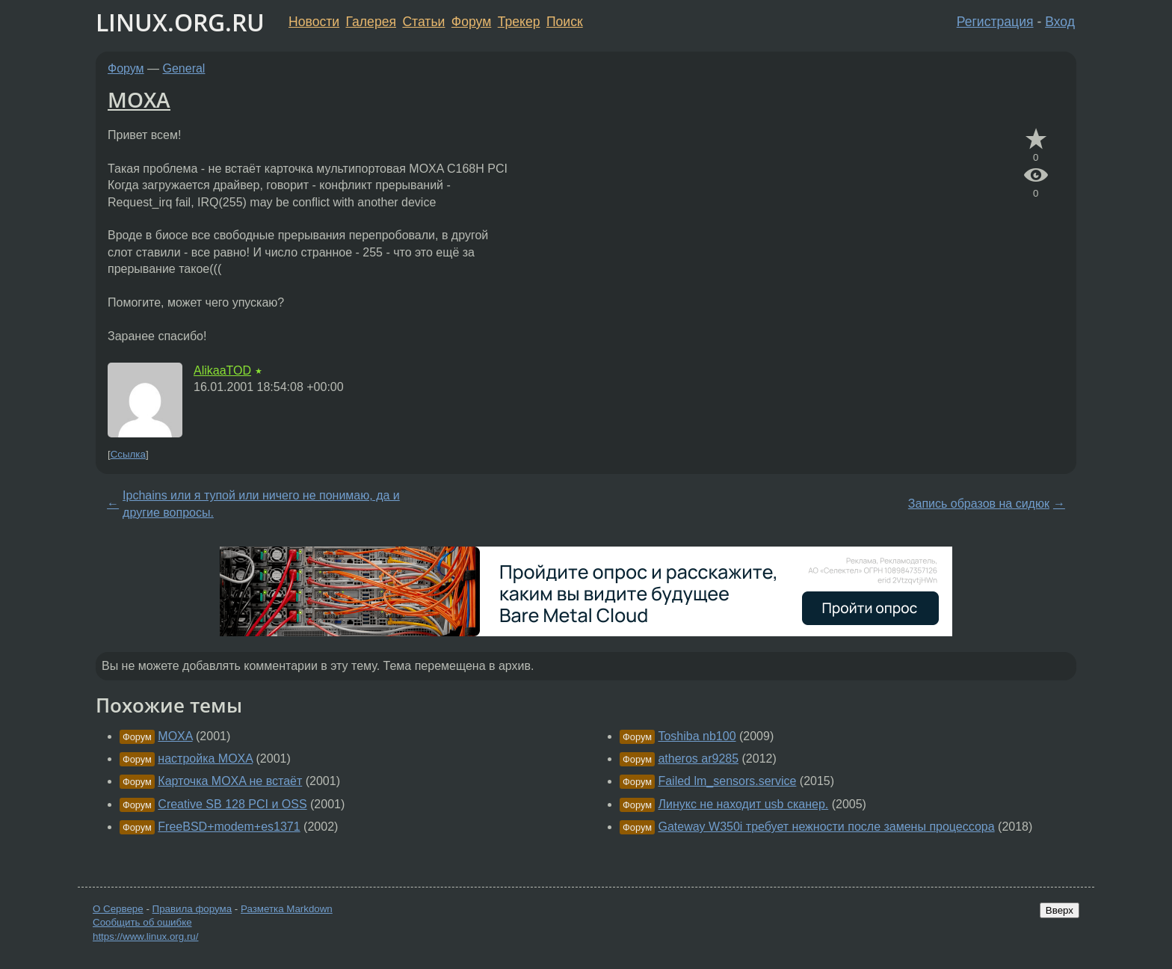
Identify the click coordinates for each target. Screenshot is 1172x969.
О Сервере (118, 908)
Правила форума (192, 908)
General (184, 68)
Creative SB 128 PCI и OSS (232, 804)
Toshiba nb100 (696, 736)
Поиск (564, 21)
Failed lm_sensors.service (727, 781)
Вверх (1059, 910)
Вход (1060, 21)
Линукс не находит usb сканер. (743, 804)
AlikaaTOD (222, 370)
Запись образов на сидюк (978, 503)
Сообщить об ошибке (142, 922)
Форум (471, 21)
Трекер (519, 21)
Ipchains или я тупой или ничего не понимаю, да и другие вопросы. (261, 503)
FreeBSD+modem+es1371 (229, 826)
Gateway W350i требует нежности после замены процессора (826, 826)
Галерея (371, 21)
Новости (314, 21)
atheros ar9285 (698, 758)
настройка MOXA (205, 758)
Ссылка (128, 454)
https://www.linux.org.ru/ (145, 936)
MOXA (139, 99)
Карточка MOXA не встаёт (230, 781)
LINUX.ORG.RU (180, 22)
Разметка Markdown (287, 908)
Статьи (423, 21)
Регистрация (995, 21)
